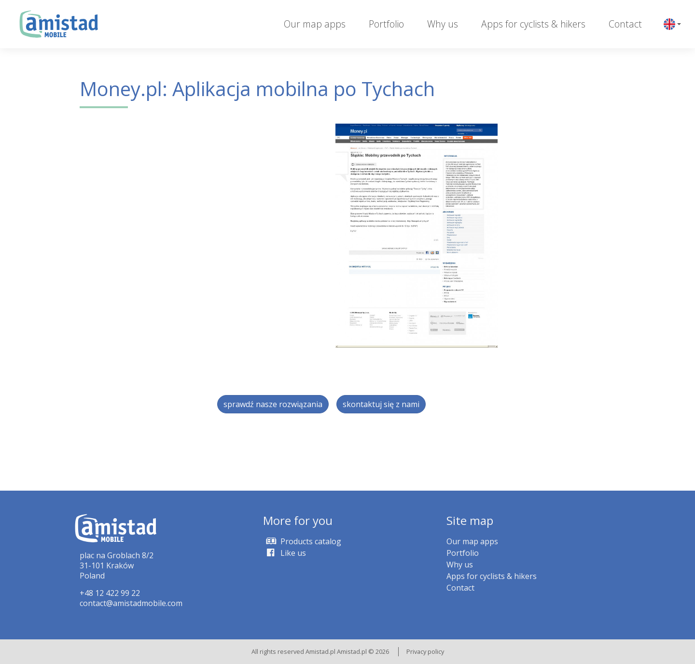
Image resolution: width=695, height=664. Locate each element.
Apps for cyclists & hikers (533, 23)
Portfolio (386, 23)
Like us (284, 553)
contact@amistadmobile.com (131, 603)
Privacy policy (425, 651)
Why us (442, 23)
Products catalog (302, 541)
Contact (625, 23)
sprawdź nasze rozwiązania (272, 404)
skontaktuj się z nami (381, 404)
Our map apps (315, 23)
